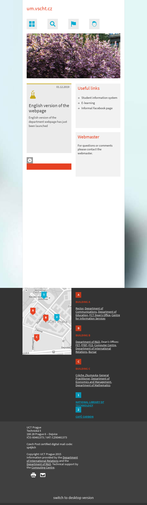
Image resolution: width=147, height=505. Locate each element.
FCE (90, 345)
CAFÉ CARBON (84, 417)
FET (78, 345)
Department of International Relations (52, 459)
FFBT (84, 345)
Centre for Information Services (98, 316)
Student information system (99, 98)
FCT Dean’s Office (99, 315)
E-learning (88, 103)
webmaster (85, 153)
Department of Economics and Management (93, 380)
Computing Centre (42, 467)
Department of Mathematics (93, 385)
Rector (79, 308)
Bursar (92, 352)
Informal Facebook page (96, 108)
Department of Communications (89, 310)
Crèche (87, 375)
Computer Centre (105, 345)
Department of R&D (88, 342)
